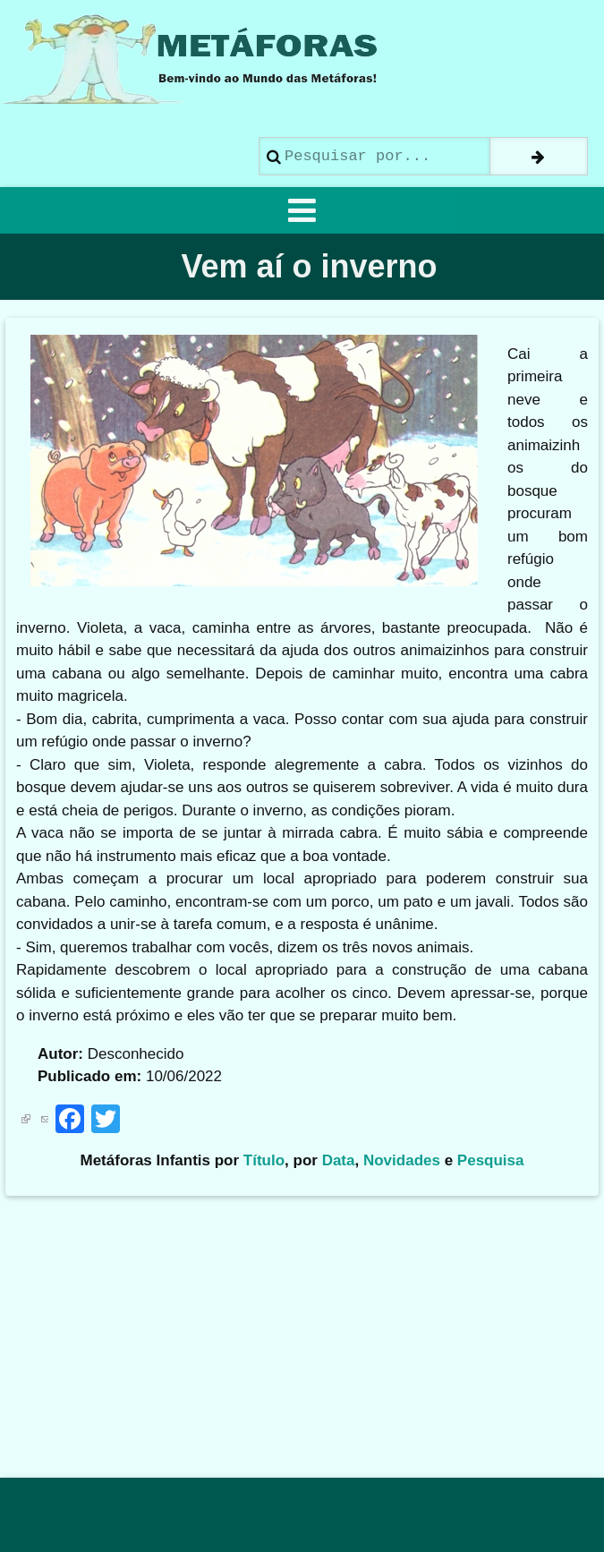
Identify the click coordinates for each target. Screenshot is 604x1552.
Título (264, 1160)
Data (338, 1160)
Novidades (401, 1160)
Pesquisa (490, 1160)
